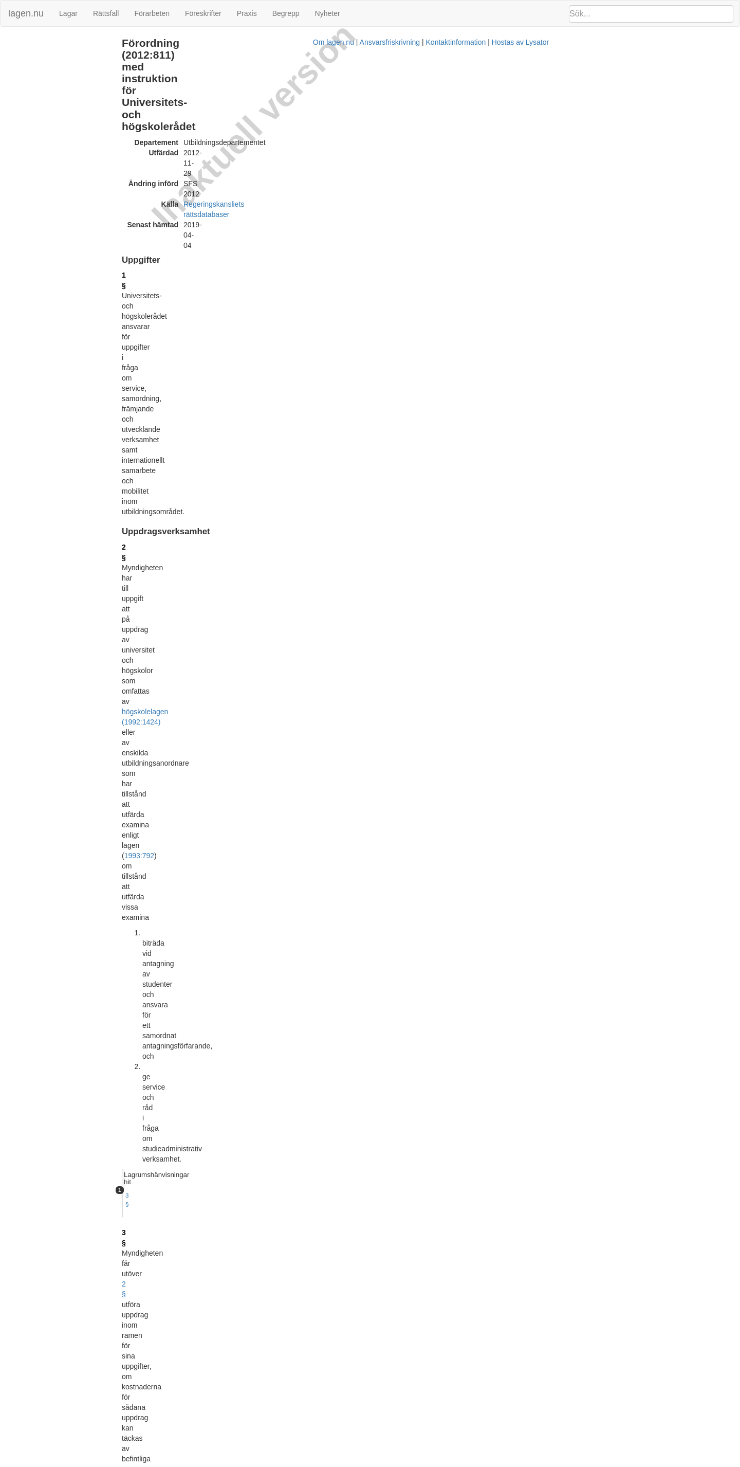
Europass (384, 537)
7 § (209, 469)
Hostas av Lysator (552, 1462)
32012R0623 (282, 1193)
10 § (211, 593)
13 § (211, 792)
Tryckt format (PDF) (252, 1178)
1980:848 (304, 670)
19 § (211, 1014)
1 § (209, 142)
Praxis (247, 13)
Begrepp (286, 13)
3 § (524, 211)
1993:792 (289, 218)
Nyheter (327, 13)
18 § (211, 979)
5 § (209, 377)
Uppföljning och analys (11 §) (50, 98)
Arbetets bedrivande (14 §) (46, 120)
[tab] (624, 198)
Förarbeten (151, 13)
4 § (209, 316)
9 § (561, 508)
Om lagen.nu (364, 1462)
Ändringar (21, 198)
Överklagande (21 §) (37, 187)
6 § (209, 443)
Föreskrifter (203, 13)
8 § (209, 495)
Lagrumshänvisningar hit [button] (556, 198)
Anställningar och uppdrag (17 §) (55, 143)
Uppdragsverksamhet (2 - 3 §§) (53, 54)
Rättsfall (106, 13)
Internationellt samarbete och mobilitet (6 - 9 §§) (78, 76)
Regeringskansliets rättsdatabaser (320, 102)
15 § (211, 883)
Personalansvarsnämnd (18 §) (51, 154)
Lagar (68, 13)
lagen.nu (26, 13)
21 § (211, 1115)
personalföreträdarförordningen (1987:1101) (375, 1014)
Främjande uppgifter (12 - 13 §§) (55, 109)
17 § (211, 943)
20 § (211, 1060)
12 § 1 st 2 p (536, 508)
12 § (211, 751)
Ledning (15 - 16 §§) (37, 132)
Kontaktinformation (487, 1462)
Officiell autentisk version (261, 1422)
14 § (211, 847)
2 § (209, 198)
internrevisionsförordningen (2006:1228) (267, 1024)
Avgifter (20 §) (27, 176)
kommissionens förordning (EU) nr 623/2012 (344, 398)
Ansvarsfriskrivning (421, 1462)
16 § (211, 898)
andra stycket (449, 1070)
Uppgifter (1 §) (28, 43)
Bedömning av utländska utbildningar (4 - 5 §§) (76, 65)
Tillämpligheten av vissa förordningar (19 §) (71, 165)
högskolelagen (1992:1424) (247, 208)
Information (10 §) (33, 87)
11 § (211, 705)
